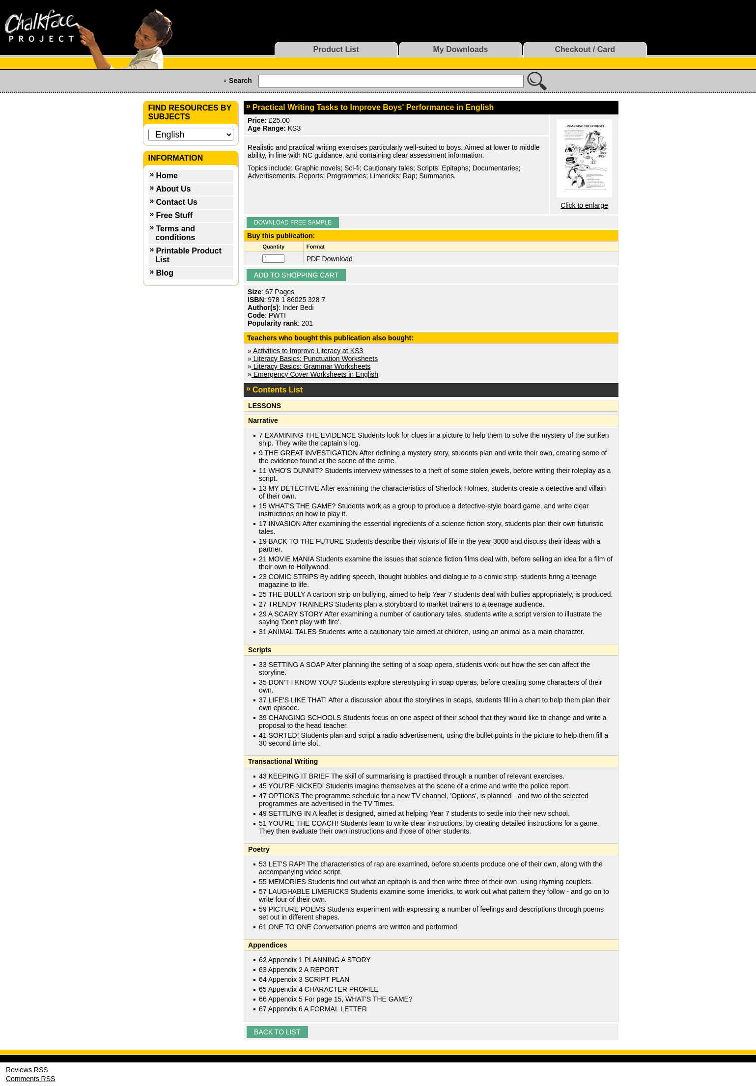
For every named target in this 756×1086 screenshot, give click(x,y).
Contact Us (176, 202)
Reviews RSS (27, 1070)
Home (166, 175)
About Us (173, 189)
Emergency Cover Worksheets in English (315, 374)
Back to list (277, 1032)
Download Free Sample (293, 222)
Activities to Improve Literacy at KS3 (307, 351)
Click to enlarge (584, 205)
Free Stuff (174, 215)
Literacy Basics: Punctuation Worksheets (315, 358)
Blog (164, 273)
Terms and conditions (176, 233)
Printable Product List (189, 255)
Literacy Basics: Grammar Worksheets (311, 366)
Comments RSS (30, 1079)
